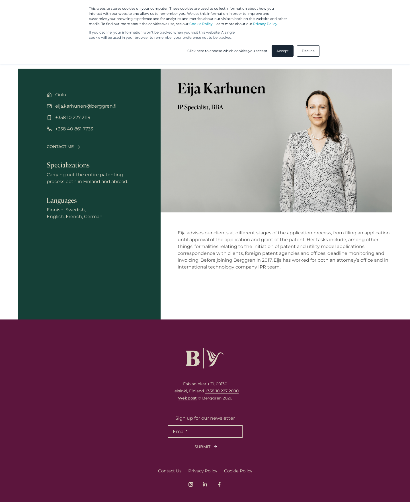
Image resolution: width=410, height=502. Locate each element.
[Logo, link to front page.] (205, 358)
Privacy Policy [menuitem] (202, 471)
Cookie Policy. (201, 24)
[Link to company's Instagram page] (190, 484)
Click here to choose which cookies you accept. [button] (227, 51)
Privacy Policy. (265, 24)
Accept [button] (282, 51)
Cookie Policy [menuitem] (238, 471)
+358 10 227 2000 (222, 391)
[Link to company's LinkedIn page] (205, 484)
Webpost (187, 398)
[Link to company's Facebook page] (219, 484)
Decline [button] (308, 51)
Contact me (60, 146)
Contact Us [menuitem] (169, 471)
